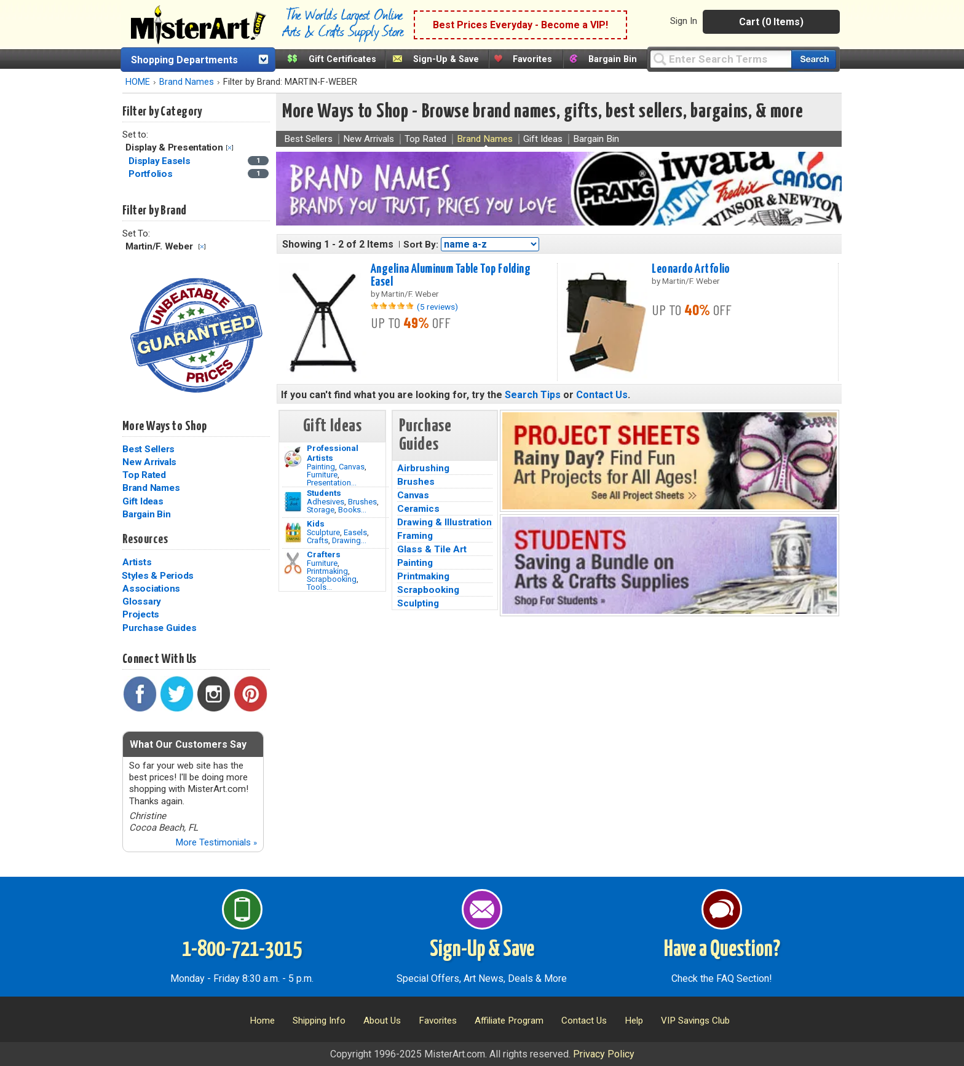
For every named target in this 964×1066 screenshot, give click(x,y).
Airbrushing (423, 468)
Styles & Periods (158, 575)
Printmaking (327, 571)
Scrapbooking (332, 579)
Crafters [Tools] (324, 554)
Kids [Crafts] (316, 523)
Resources (145, 539)
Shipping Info (319, 1020)
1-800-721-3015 (242, 950)
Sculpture (323, 532)
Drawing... (349, 540)
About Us (382, 1020)
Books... (352, 509)
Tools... (319, 587)
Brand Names (186, 82)
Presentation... (332, 482)
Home (262, 1020)
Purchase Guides (159, 627)
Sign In (683, 20)
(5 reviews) (437, 307)
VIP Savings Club (695, 1020)
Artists (136, 562)
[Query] (720, 59)
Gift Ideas (143, 501)
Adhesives (325, 501)
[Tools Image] (293, 563)
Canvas (352, 466)
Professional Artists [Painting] (332, 453)
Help (634, 1020)
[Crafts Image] (293, 533)
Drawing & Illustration (444, 522)
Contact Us (602, 395)
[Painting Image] (293, 457)
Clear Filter (229, 148)
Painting (321, 466)
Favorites (532, 59)
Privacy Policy (603, 1054)
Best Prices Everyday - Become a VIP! (520, 25)
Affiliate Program (509, 1020)
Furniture (322, 474)
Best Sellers (148, 449)
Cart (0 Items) (771, 22)
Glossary (141, 601)
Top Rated (144, 474)
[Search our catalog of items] (813, 59)
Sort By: (420, 244)
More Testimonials (216, 842)
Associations (151, 588)
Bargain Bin (612, 59)
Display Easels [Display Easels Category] (160, 161)
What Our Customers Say (188, 744)
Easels (355, 532)
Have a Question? (722, 950)
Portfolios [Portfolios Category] (151, 173)
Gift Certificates (342, 59)
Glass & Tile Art (432, 549)
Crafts (317, 540)
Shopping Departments (184, 60)
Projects (140, 614)
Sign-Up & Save (446, 59)
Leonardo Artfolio (691, 269)
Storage (320, 509)
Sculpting (418, 603)
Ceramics (418, 508)
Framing (415, 535)
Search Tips (533, 395)
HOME (137, 82)
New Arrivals (149, 462)
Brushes (362, 501)
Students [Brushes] (324, 493)
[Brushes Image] (293, 502)
